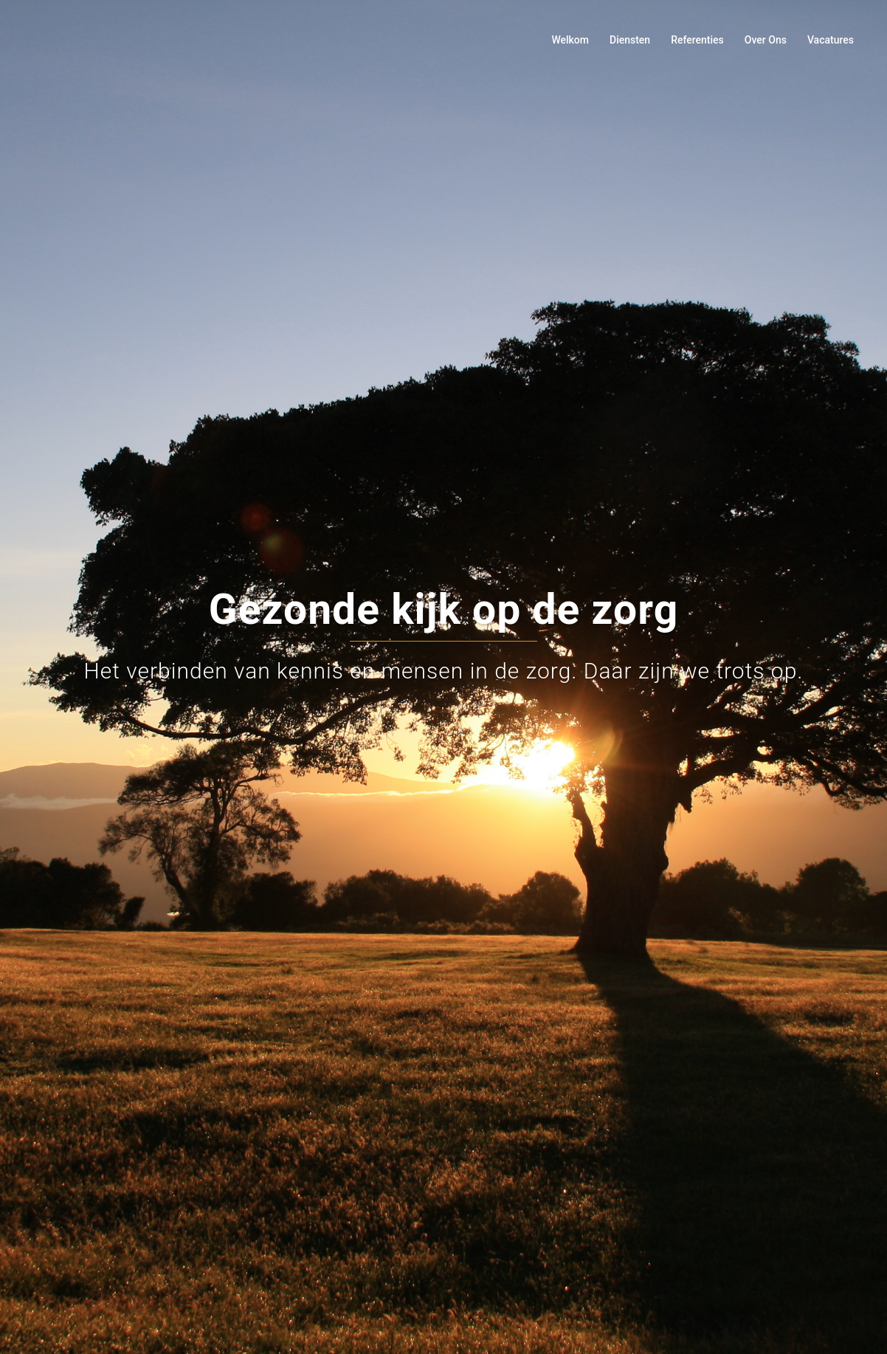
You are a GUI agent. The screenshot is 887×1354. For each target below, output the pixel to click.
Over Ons (766, 40)
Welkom (570, 40)
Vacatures (830, 40)
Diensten (630, 40)
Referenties (697, 40)
